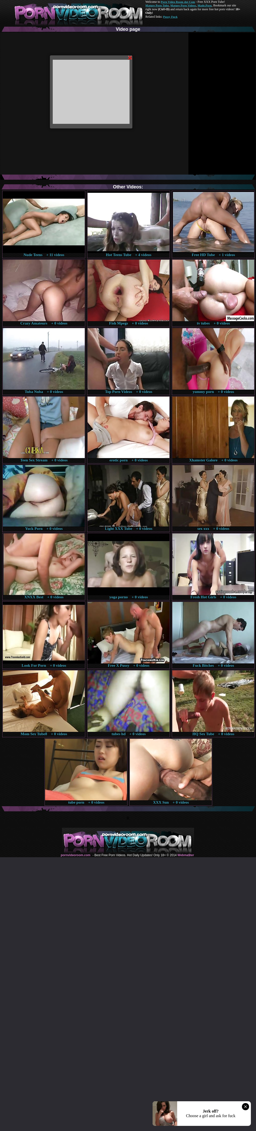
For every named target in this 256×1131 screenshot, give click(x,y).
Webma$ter (185, 855)
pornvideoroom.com (75, 855)
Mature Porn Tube (157, 5)
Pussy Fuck (170, 16)
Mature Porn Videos (183, 5)
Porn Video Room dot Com (178, 1)
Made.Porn (205, 5)
